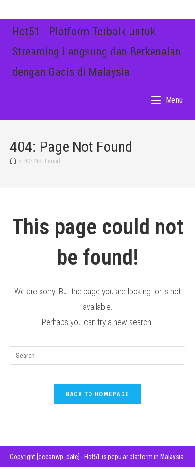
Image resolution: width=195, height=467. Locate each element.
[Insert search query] (98, 355)
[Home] (13, 161)
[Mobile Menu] (167, 99)
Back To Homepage (98, 393)
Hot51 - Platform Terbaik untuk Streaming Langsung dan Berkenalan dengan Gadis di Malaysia (96, 52)
